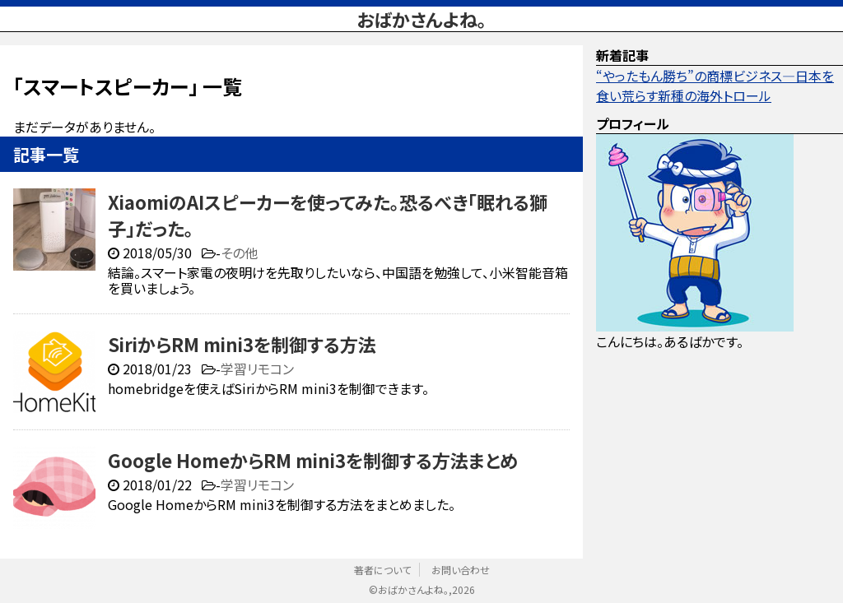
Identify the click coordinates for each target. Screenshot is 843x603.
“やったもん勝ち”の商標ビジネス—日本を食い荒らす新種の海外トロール (715, 85)
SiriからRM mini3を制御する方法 (242, 344)
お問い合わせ (460, 570)
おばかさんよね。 (421, 19)
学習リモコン (257, 368)
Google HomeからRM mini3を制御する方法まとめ (313, 460)
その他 (239, 252)
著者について (382, 570)
